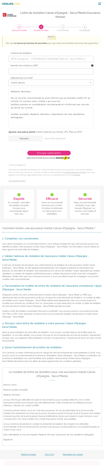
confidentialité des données (75, 172)
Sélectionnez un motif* (22, 78)
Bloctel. (77, 175)
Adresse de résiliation (21, 53)
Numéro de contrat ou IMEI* (24, 65)
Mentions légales (28, 454)
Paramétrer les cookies (73, 454)
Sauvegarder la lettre (17, 181)
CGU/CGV (49, 454)
